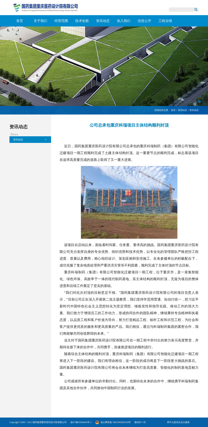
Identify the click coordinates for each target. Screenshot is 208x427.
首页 (19, 21)
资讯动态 (182, 110)
